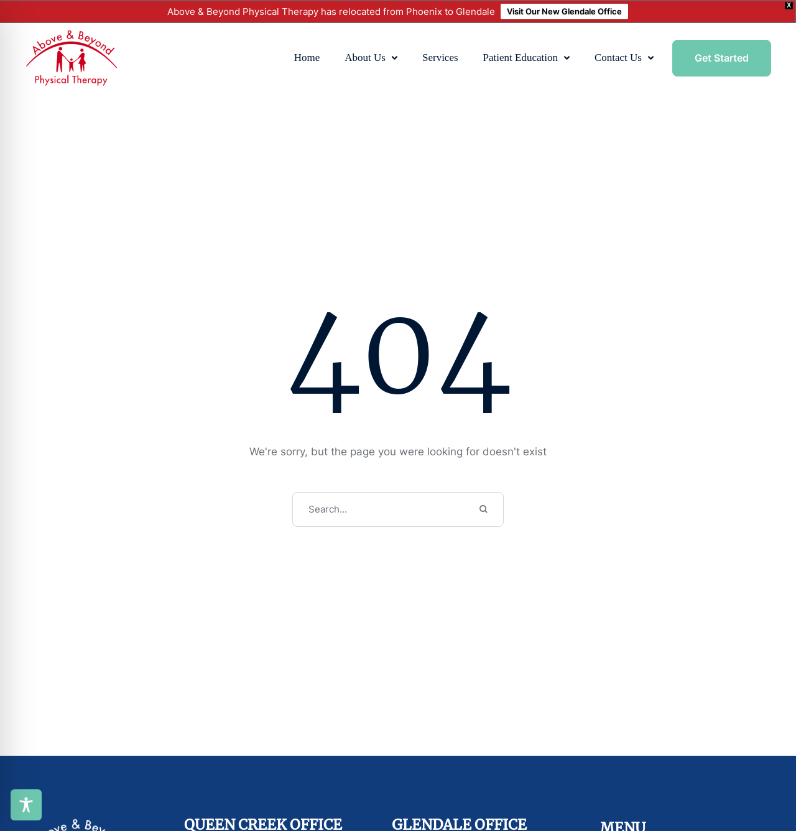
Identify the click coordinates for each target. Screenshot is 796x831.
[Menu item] (307, 58)
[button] (394, 58)
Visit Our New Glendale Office (564, 11)
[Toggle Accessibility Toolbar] (26, 805)
